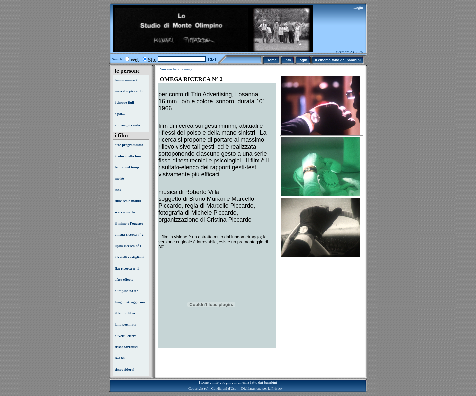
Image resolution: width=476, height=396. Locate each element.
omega (187, 69)
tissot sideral (124, 369)
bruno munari (126, 80)
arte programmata (129, 145)
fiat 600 (120, 358)
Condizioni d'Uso (224, 388)
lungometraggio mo (130, 302)
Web (135, 60)
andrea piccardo (127, 125)
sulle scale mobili (128, 201)
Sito (152, 60)
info (215, 382)
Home (204, 382)
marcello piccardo (128, 91)
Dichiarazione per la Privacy (262, 388)
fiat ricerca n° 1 (127, 268)
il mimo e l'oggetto (129, 223)
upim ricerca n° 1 (128, 246)
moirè (119, 178)
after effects (124, 279)
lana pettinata (125, 324)
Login (358, 7)
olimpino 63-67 (126, 291)
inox (118, 190)
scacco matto (125, 212)
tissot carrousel (126, 347)
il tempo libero (126, 313)
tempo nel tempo (127, 167)
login (226, 382)
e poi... (120, 114)
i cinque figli (124, 102)
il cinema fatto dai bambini (255, 382)
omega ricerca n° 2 (129, 234)
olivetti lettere (125, 336)
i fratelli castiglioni (129, 257)
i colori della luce (128, 156)
